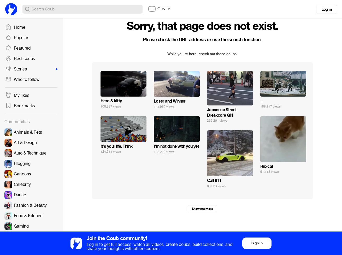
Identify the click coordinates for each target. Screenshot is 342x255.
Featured (18, 48)
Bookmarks (20, 106)
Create (159, 9)
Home (15, 27)
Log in (326, 9)
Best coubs (20, 58)
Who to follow (22, 79)
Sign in (256, 243)
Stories (31, 69)
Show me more (202, 209)
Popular (16, 37)
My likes (17, 95)
